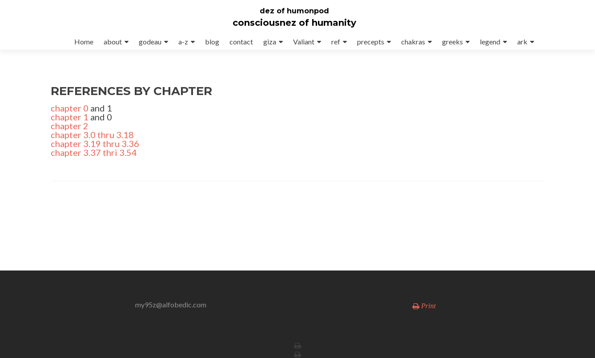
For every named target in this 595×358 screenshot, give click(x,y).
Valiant (303, 41)
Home (83, 41)
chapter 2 (69, 125)
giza (269, 41)
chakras (413, 41)
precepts (370, 41)
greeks (452, 41)
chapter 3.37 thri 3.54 (94, 152)
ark (522, 41)
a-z (183, 41)
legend (490, 41)
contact (241, 41)
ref (335, 41)
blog (212, 41)
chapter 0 (69, 108)
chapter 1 (69, 116)
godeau (150, 41)
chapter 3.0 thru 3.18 (92, 134)
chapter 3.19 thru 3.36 (95, 143)
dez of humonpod (294, 11)
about (113, 41)
